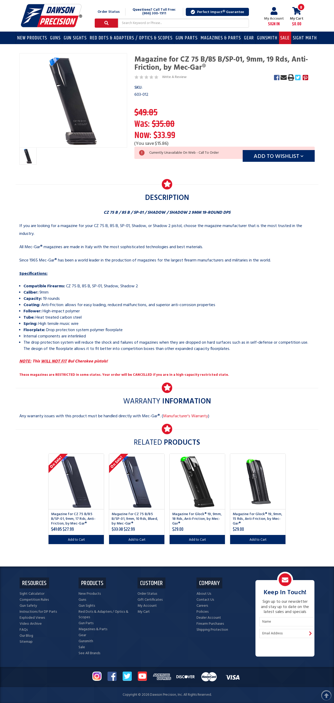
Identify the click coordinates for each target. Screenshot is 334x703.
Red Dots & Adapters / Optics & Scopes (131, 38)
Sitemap (26, 642)
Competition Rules (34, 600)
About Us (203, 594)
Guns (55, 38)
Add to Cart (76, 540)
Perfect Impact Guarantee (217, 12)
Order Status (109, 12)
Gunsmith (267, 38)
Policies (202, 612)
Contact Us (205, 600)
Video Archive (31, 624)
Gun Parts (187, 38)
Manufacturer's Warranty (185, 416)
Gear (249, 38)
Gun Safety (28, 606)
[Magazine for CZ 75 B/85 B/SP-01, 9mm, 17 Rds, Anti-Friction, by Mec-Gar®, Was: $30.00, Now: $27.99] (76, 481)
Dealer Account (208, 618)
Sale (285, 38)
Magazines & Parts (221, 38)
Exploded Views (32, 618)
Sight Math (305, 38)
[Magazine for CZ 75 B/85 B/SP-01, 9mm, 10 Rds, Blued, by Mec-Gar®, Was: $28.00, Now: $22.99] (136, 481)
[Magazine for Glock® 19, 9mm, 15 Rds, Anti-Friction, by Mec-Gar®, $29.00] (257, 481)
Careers (202, 606)
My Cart (144, 612)
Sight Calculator (32, 594)
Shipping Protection (212, 630)
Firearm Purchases (210, 624)
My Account (274, 17)
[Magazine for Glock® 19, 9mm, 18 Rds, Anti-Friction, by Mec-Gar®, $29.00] (197, 481)
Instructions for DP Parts (38, 612)
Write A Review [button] (174, 77)
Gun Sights (75, 38)
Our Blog (26, 636)
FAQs (24, 630)
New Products (32, 38)
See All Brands (89, 653)
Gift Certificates (150, 600)
